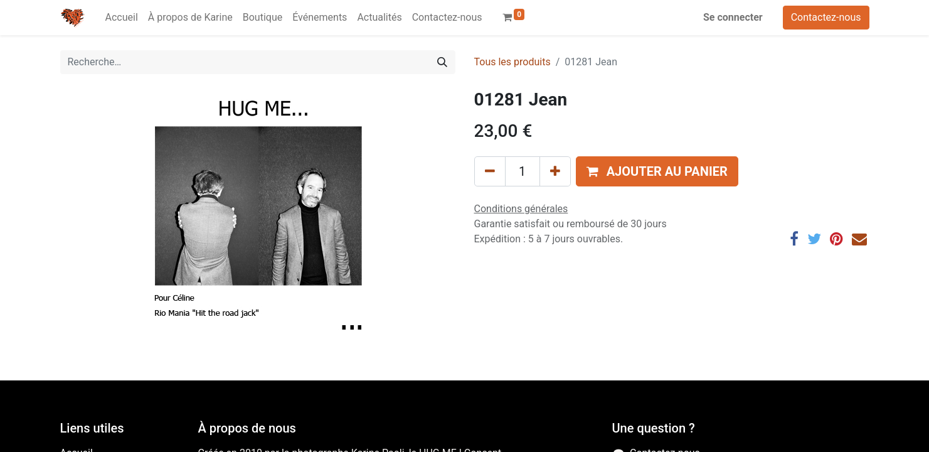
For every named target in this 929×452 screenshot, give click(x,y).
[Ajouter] (555, 171)
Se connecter (733, 17)
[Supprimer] (490, 171)
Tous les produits (512, 62)
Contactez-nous (826, 17)
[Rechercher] (442, 62)
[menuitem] (121, 17)
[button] (657, 171)
